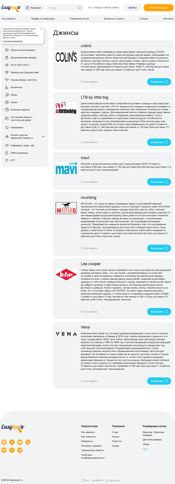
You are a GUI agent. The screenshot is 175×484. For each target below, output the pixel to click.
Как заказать (9, 18)
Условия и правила (91, 445)
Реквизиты (87, 441)
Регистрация (158, 7)
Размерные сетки (79, 18)
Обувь (146, 444)
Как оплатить (88, 436)
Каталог (36, 7)
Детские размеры (152, 439)
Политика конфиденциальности (93, 456)
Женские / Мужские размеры (153, 433)
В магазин (159, 82)
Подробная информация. (13, 41)
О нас (115, 432)
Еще (145, 448)
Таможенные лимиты (92, 450)
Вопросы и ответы (114, 18)
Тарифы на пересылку (43, 18)
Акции (115, 445)
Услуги (115, 436)
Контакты (168, 18)
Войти (133, 7)
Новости (116, 441)
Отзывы (144, 18)
